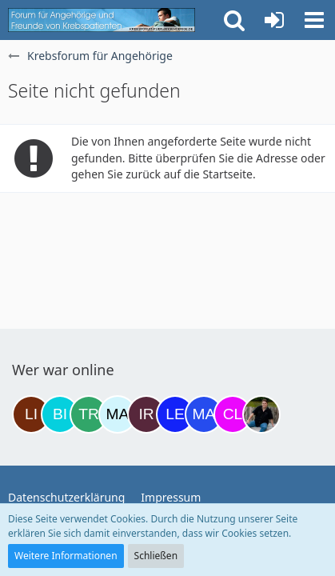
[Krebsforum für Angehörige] (101, 20)
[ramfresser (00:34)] (261, 414)
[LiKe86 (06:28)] (31, 414)
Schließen (155, 555)
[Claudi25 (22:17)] (232, 414)
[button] (314, 20)
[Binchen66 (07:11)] (60, 414)
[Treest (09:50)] (89, 414)
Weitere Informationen (66, 555)
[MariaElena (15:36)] (117, 414)
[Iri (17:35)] (146, 414)
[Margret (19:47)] (204, 414)
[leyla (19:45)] (175, 414)
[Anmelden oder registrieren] (274, 20)
